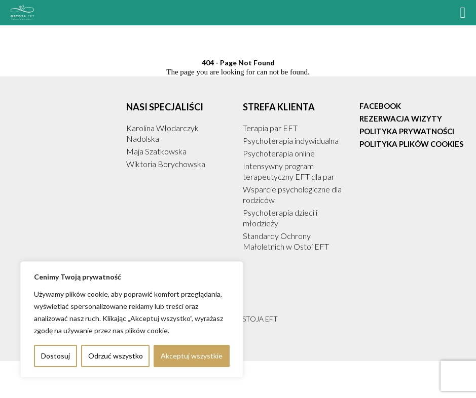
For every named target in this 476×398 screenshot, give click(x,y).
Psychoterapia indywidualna (291, 140)
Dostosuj (55, 355)
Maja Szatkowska (156, 151)
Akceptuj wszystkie (192, 355)
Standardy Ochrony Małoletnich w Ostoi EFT (286, 241)
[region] (131, 319)
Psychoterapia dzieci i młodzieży (280, 218)
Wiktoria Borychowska (165, 164)
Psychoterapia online (279, 153)
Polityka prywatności (406, 131)
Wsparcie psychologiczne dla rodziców (292, 194)
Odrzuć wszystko (115, 355)
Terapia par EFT (270, 128)
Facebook (380, 105)
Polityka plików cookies (411, 143)
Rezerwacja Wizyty (400, 118)
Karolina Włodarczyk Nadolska (162, 133)
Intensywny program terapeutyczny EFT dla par (289, 171)
